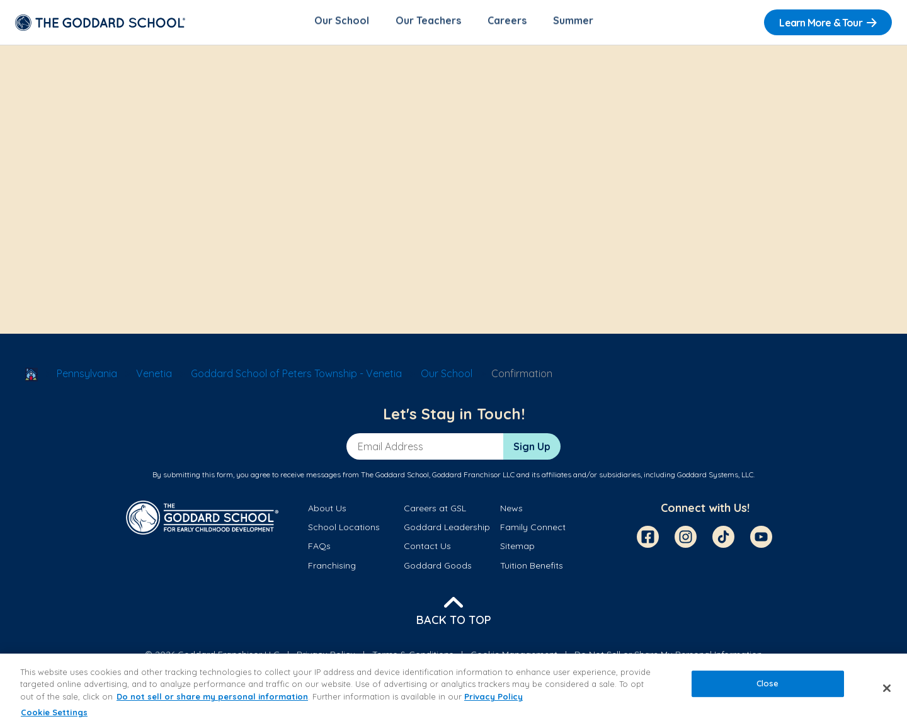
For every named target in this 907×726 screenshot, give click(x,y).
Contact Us (427, 548)
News (511, 510)
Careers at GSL (435, 510)
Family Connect (533, 529)
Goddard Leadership (447, 529)
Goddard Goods (438, 568)
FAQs (319, 548)
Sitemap (517, 548)
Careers (507, 23)
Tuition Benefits (531, 568)
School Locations (344, 529)
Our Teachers (428, 23)
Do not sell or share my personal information (212, 696)
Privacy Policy (493, 696)
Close (767, 683)
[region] (453, 690)
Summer (573, 23)
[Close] (887, 688)
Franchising (332, 568)
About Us (327, 510)
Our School (341, 23)
